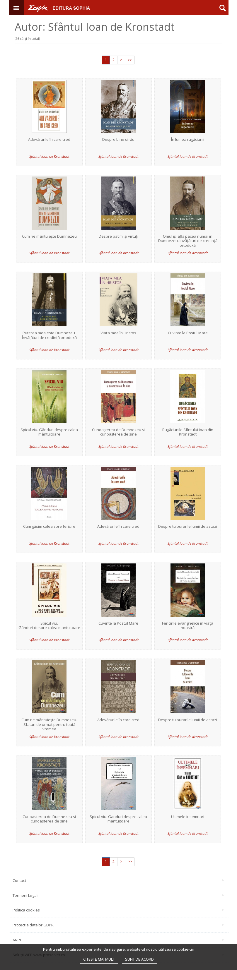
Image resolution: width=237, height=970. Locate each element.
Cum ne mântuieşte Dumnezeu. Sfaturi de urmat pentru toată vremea (49, 724)
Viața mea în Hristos (118, 333)
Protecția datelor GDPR (118, 925)
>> (130, 59)
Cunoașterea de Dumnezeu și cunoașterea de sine (118, 432)
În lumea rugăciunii (187, 139)
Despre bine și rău (118, 139)
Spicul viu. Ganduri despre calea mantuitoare (118, 819)
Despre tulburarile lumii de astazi (187, 526)
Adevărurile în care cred (49, 139)
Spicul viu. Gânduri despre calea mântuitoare (49, 432)
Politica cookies (118, 910)
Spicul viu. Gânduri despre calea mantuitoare (49, 625)
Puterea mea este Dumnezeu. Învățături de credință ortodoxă (49, 335)
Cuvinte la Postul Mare (188, 333)
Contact (118, 880)
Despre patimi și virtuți (118, 236)
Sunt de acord (139, 959)
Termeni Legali (118, 895)
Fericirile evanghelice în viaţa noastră (187, 625)
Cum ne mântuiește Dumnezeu (49, 236)
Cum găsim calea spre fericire (49, 526)
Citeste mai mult (99, 959)
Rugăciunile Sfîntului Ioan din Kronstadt (187, 432)
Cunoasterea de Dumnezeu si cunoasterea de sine (49, 819)
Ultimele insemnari (187, 817)
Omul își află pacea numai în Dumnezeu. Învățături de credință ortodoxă (187, 241)
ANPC (118, 939)
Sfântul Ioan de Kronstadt (49, 156)
